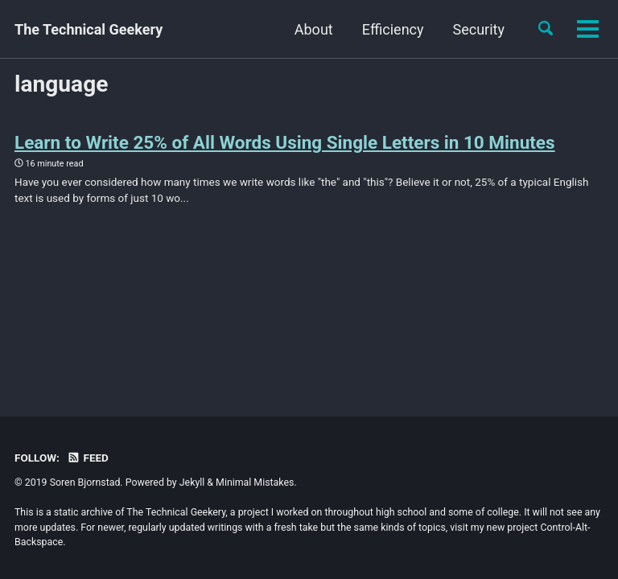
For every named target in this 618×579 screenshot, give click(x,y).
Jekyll (192, 482)
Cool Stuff (472, 29)
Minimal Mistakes (255, 482)
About (220, 29)
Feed (88, 457)
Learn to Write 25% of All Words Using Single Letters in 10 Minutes (284, 142)
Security (384, 29)
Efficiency (300, 29)
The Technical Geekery (88, 29)
